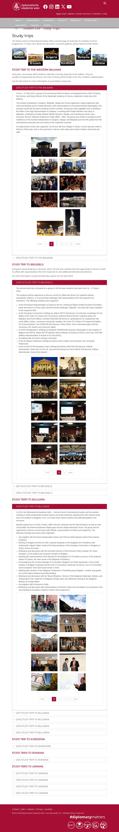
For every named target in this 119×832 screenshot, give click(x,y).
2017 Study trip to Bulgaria (32, 713)
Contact (15, 809)
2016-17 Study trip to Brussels (34, 493)
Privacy (39, 809)
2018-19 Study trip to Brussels (34, 282)
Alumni (71, 13)
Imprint (30, 809)
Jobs (23, 809)
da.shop (48, 809)
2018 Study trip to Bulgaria (32, 506)
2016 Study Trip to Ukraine (32, 780)
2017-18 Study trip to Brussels (34, 486)
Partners (97, 13)
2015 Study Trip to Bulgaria (32, 726)
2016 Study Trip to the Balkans (34, 87)
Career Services (83, 13)
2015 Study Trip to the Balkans (34, 258)
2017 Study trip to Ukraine (32, 773)
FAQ (105, 13)
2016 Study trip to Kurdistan (33, 746)
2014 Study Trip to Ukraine (32, 793)
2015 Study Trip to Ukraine (32, 786)
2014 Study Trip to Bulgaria (32, 732)
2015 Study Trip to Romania (32, 760)
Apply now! (61, 13)
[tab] (59, 87)
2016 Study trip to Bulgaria (32, 719)
